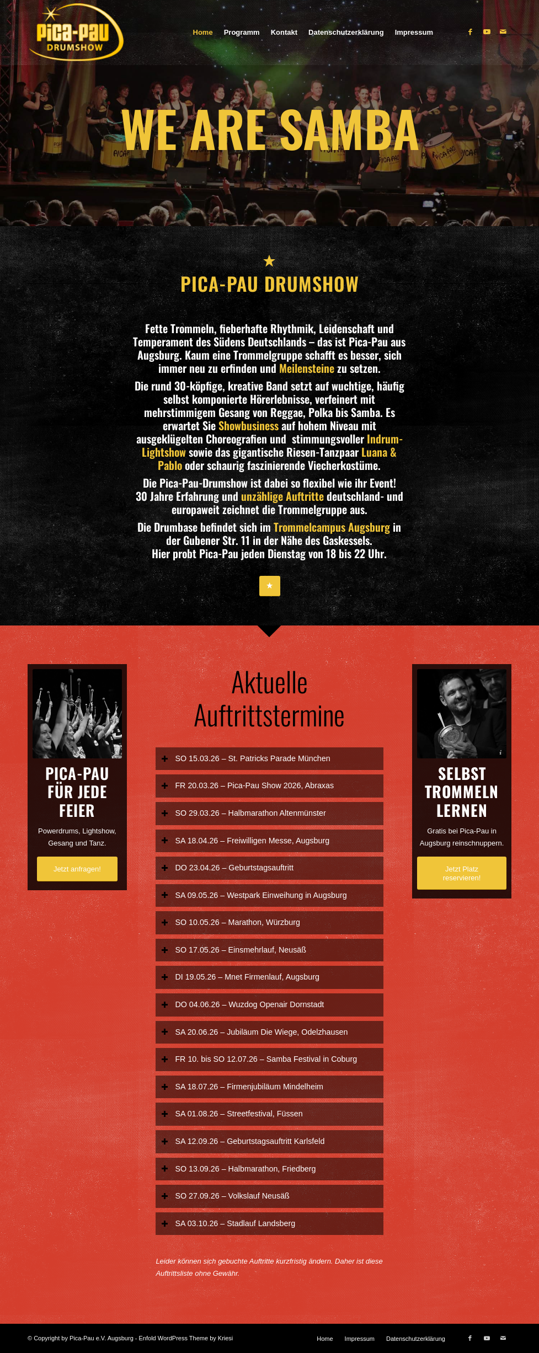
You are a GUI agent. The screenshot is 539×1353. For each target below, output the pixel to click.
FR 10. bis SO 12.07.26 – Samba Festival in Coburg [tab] (259, 1059)
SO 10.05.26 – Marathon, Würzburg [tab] (230, 922)
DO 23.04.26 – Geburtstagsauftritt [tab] (227, 868)
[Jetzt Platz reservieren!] (461, 873)
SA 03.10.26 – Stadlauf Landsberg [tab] (228, 1223)
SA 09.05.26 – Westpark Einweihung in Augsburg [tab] (253, 895)
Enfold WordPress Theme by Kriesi (186, 1338)
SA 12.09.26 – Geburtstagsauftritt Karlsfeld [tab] (242, 1141)
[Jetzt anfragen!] (77, 869)
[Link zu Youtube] (486, 32)
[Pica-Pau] (98, 32)
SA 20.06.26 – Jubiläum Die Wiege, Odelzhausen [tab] (254, 1031)
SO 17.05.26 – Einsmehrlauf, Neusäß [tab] (233, 950)
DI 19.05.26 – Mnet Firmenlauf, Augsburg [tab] (240, 977)
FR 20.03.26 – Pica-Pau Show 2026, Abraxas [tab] (247, 785)
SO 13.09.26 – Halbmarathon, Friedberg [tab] (238, 1168)
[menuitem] (203, 32)
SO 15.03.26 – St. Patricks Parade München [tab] (245, 758)
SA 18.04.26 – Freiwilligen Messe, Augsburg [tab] (245, 840)
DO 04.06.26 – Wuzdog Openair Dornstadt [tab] (242, 1004)
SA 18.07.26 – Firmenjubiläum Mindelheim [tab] (242, 1087)
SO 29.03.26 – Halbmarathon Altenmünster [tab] (243, 813)
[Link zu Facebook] (470, 32)
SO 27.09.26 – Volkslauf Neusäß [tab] (225, 1196)
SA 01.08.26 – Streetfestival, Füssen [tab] (231, 1114)
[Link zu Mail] (503, 32)
